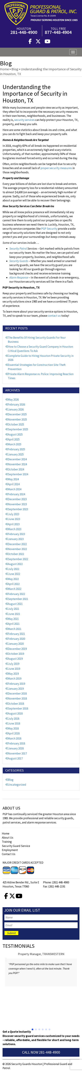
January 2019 (16, 688)
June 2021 (14, 614)
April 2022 (14, 584)
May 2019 (13, 674)
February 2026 (16, 404)
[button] (32, 1029)
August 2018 (15, 713)
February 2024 (16, 494)
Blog (10, 780)
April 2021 (14, 624)
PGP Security (49, 229)
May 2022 (13, 579)
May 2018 (13, 728)
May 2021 (13, 619)
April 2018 (14, 733)
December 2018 (17, 693)
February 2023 (16, 534)
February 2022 (16, 594)
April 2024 (14, 484)
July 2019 (13, 664)
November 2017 (17, 753)
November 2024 (17, 464)
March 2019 (14, 678)
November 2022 (17, 549)
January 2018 (16, 748)
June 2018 (14, 723)
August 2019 (15, 659)
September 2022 (18, 559)
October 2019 (16, 654)
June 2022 (14, 574)
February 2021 (16, 634)
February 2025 (16, 449)
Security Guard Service (16, 846)
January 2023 (16, 539)
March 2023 (14, 529)
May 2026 (13, 399)
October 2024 (16, 469)
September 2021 (18, 599)
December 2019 (17, 649)
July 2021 (13, 609)
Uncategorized (17, 785)
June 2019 (14, 669)
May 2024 (13, 479)
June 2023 (14, 519)
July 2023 (13, 514)
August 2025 (15, 434)
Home (5, 833)
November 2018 (17, 698)
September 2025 (18, 429)
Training (7, 842)
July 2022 (13, 569)
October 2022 (16, 554)
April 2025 (14, 439)
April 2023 (14, 524)
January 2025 (16, 454)
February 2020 (16, 639)
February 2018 (16, 743)
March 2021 (14, 629)
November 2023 (17, 504)
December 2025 (17, 414)
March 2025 (14, 444)
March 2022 (14, 589)
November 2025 (17, 419)
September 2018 (18, 708)
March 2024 (14, 489)
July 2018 (13, 718)
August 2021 (15, 604)
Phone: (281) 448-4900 (56, 882)
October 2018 (16, 703)
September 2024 (18, 474)
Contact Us (8, 854)
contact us (54, 315)
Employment (10, 850)
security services (24, 120)
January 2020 (16, 644)
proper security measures (56, 168)
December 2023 (17, 499)
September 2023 (18, 509)
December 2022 (17, 544)
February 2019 (16, 684)
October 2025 (16, 424)
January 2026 (16, 409)
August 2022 (15, 564)
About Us (7, 837)
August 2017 (15, 758)
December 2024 (17, 459)
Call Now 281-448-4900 (41, 1052)
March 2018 (14, 738)
